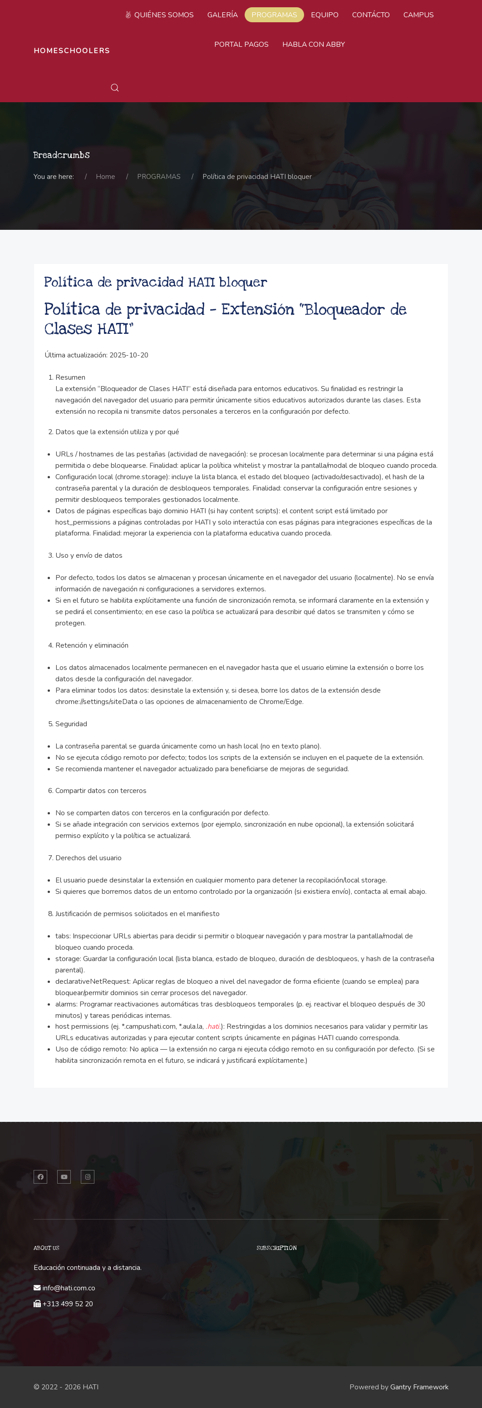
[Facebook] (40, 1177)
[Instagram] (87, 1177)
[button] (114, 87)
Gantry (419, 1387)
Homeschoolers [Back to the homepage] (72, 51)
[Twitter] (64, 1177)
